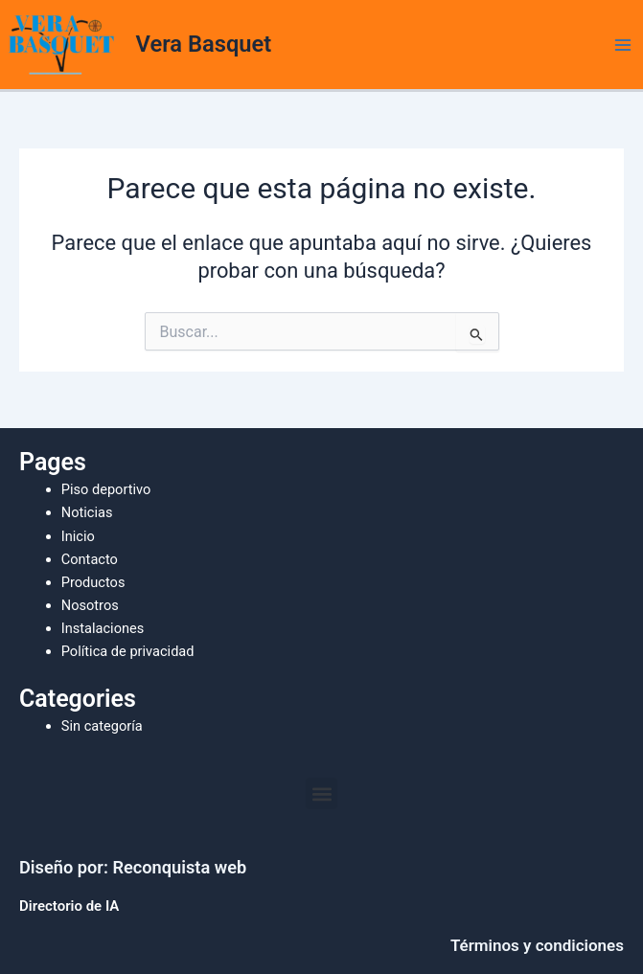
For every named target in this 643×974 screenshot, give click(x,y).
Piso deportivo (106, 489)
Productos (93, 582)
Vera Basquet (204, 44)
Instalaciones (103, 628)
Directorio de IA (69, 906)
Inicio (78, 536)
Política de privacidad (128, 651)
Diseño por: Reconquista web (132, 867)
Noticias (87, 512)
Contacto (89, 559)
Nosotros (90, 605)
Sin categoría (102, 726)
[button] (321, 793)
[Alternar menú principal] (623, 45)
